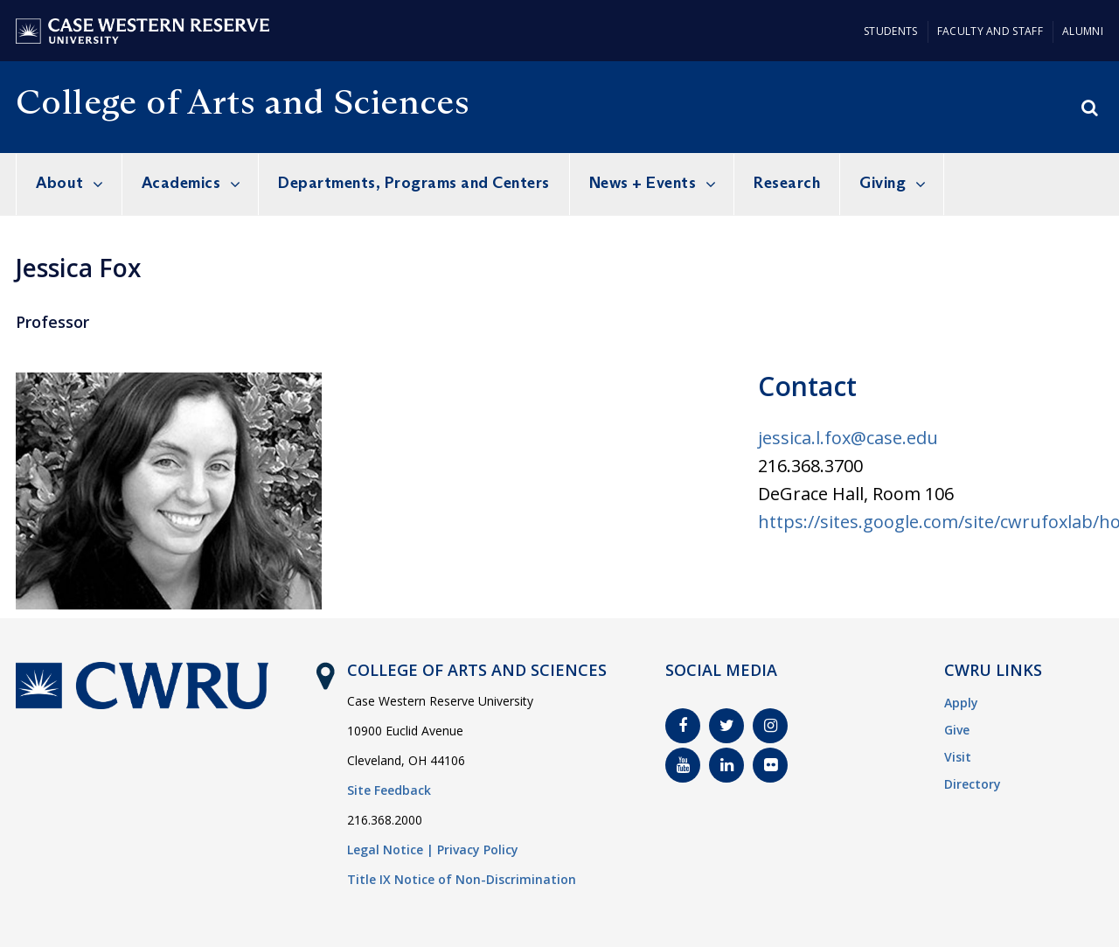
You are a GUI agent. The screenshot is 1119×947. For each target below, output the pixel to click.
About (60, 182)
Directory (972, 784)
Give (957, 729)
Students (890, 31)
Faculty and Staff (990, 31)
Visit (957, 757)
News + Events (643, 182)
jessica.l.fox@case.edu (848, 437)
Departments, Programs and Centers (414, 182)
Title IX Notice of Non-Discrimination (461, 879)
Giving (882, 182)
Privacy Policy (477, 849)
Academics (181, 182)
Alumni (1082, 31)
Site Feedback (389, 790)
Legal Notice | (390, 849)
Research (787, 182)
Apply (961, 702)
